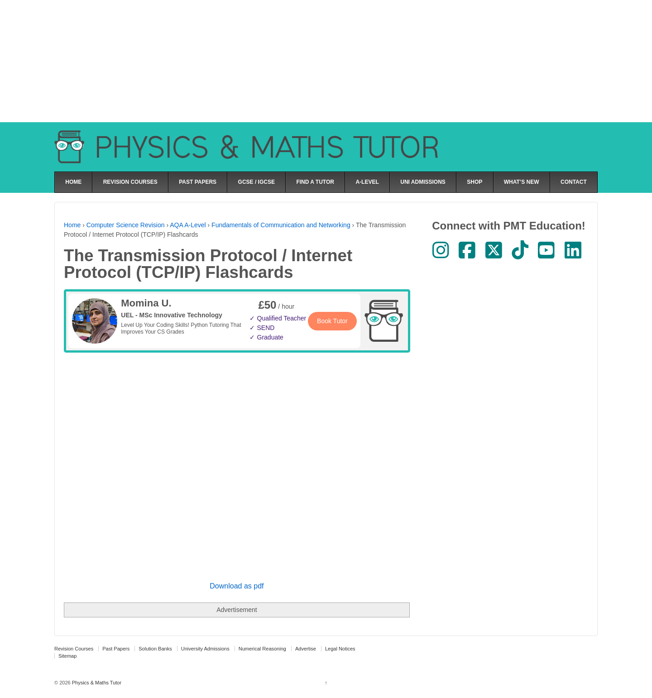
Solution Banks (155, 648)
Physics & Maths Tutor (96, 682)
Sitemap (67, 656)
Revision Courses (73, 648)
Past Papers (115, 648)
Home (72, 225)
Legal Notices (340, 648)
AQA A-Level (188, 225)
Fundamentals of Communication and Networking (280, 225)
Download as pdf (237, 586)
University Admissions (205, 648)
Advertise (305, 648)
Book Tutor (332, 321)
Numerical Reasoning (262, 648)
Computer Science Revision (125, 225)
